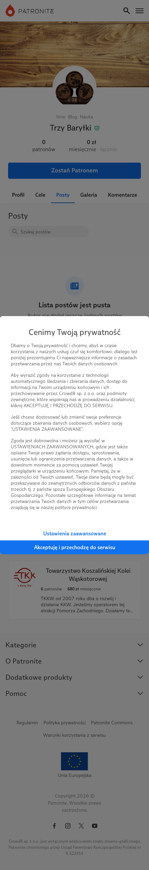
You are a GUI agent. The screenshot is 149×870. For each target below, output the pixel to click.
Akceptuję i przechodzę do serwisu (74, 547)
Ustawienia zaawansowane (74, 533)
